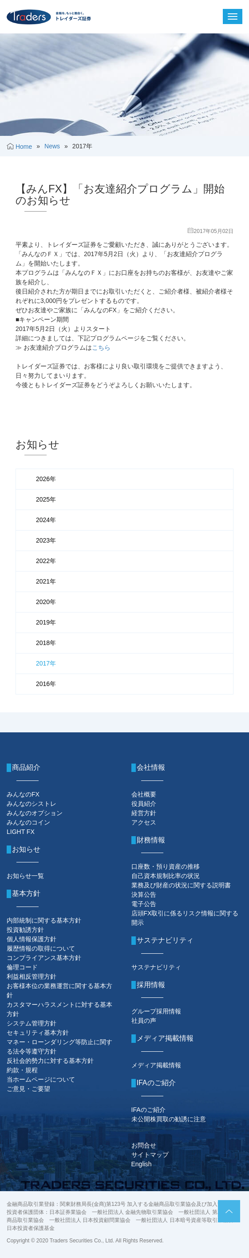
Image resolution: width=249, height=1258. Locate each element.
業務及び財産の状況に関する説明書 (181, 885)
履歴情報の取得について (41, 948)
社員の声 (143, 1020)
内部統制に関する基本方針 (44, 920)
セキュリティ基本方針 (38, 1032)
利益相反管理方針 (31, 976)
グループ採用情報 (156, 1011)
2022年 (46, 560)
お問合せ (143, 1145)
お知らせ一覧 (25, 875)
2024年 (46, 519)
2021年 (46, 581)
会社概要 (143, 794)
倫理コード (22, 967)
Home (24, 146)
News (52, 146)
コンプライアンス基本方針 (44, 957)
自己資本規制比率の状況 (165, 875)
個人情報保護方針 (31, 939)
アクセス (143, 822)
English (141, 1164)
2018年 (46, 642)
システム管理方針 (31, 1023)
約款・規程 (22, 1070)
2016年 (46, 683)
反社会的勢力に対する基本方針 (50, 1060)
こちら (101, 347)
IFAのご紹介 (148, 1109)
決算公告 (143, 894)
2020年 (46, 601)
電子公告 (143, 903)
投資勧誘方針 (25, 929)
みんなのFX (23, 794)
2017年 (46, 663)
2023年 (46, 540)
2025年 (46, 499)
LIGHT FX (21, 831)
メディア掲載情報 (156, 1065)
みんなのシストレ (31, 803)
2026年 (46, 478)
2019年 (46, 622)
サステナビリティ (156, 967)
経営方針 (143, 813)
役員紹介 (143, 803)
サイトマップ (150, 1154)
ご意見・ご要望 (28, 1088)
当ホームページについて (41, 1079)
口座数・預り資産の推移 (165, 866)
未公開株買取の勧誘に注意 (168, 1119)
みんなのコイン (28, 822)
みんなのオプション (35, 813)
